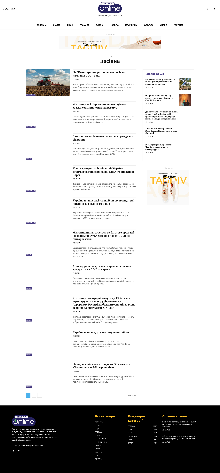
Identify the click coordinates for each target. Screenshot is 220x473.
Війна (28, 159)
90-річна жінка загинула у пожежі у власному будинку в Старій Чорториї (159, 98)
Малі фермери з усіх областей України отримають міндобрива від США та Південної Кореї (103, 172)
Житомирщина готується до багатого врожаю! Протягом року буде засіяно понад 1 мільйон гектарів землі (103, 236)
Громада (98, 432)
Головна (99, 422)
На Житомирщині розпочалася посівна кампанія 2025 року (99, 74)
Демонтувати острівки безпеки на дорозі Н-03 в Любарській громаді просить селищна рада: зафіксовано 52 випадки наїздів (161, 115)
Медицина (99, 449)
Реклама (98, 459)
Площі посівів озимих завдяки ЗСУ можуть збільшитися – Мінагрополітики (101, 366)
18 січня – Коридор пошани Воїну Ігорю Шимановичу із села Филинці (161, 131)
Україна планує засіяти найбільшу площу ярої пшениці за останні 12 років (103, 202)
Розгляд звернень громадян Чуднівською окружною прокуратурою (158, 147)
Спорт (97, 456)
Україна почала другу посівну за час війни (101, 332)
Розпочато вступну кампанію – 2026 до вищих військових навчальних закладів (160, 82)
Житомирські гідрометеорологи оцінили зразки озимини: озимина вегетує (99, 106)
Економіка (30, 95)
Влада (97, 435)
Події (97, 429)
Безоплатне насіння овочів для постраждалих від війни (103, 138)
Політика (102, 439)
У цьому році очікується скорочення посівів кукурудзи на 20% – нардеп (102, 267)
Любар (98, 425)
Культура (98, 452)
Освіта (98, 445)
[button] (213, 9)
